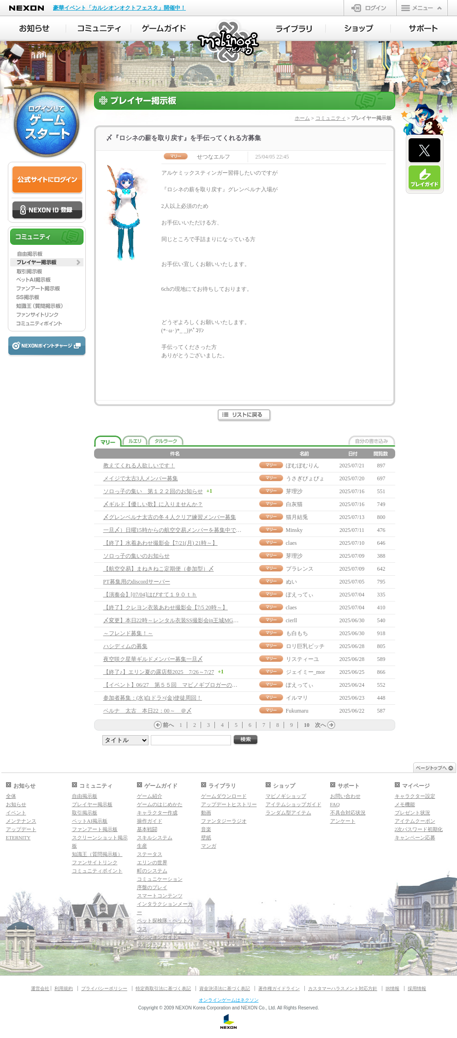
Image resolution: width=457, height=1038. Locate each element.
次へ (320, 725)
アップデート (21, 829)
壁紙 (206, 837)
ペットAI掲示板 (90, 821)
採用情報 (417, 988)
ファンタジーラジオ (224, 821)
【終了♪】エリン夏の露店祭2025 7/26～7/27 (158, 672)
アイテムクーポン (415, 821)
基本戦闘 (147, 829)
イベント (16, 812)
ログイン (370, 8)
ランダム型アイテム (288, 812)
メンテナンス (21, 821)
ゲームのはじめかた (160, 804)
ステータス (149, 854)
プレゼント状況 (412, 812)
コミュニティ (330, 118)
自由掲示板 (84, 796)
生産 (142, 846)
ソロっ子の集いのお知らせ (136, 556)
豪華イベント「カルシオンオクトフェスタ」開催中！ (119, 8)
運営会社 (40, 988)
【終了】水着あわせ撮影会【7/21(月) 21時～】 (160, 543)
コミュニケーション (160, 879)
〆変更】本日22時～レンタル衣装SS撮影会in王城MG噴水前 (176, 620)
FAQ (335, 804)
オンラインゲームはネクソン (229, 1000)
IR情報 (392, 988)
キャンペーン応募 (415, 837)
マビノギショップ (286, 796)
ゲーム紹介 (149, 796)
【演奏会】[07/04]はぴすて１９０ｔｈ (150, 594)
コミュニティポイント (97, 870)
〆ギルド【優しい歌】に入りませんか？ (153, 504)
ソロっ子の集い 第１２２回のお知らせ (153, 491)
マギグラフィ (152, 945)
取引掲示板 (84, 812)
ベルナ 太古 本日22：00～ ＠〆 (147, 711)
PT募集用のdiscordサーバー (136, 581)
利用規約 (63, 988)
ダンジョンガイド (157, 937)
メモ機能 (405, 804)
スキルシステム (154, 837)
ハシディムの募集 (125, 646)
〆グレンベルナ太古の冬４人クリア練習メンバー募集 (169, 517)
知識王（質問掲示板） (97, 854)
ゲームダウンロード (224, 796)
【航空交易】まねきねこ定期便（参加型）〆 (158, 569)
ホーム (302, 118)
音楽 (206, 829)
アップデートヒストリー (229, 804)
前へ (168, 725)
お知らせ (16, 804)
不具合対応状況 (348, 812)
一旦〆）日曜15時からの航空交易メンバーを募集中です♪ (173, 530)
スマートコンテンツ (160, 895)
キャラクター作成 (157, 812)
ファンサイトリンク (95, 862)
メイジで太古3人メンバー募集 (140, 478)
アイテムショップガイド (293, 804)
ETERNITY (18, 837)
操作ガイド (149, 821)
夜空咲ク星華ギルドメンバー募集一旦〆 (153, 659)
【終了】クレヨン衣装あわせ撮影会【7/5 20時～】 (165, 607)
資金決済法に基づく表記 (224, 988)
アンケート (343, 821)
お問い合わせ (345, 796)
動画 (206, 812)
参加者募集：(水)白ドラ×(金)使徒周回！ (152, 698)
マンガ (208, 846)
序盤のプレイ (152, 887)
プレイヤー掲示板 (92, 804)
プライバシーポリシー (104, 988)
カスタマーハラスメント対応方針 (342, 988)
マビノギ (229, 42)
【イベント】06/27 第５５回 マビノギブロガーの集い (173, 685)
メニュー (422, 8)
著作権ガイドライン (279, 988)
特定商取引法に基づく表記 (163, 988)
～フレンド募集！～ (128, 633)
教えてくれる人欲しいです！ (139, 465)
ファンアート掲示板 (95, 829)
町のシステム (152, 870)
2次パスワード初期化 (419, 829)
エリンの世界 (152, 862)
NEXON (26, 8)
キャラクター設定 (415, 796)
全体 (11, 796)
